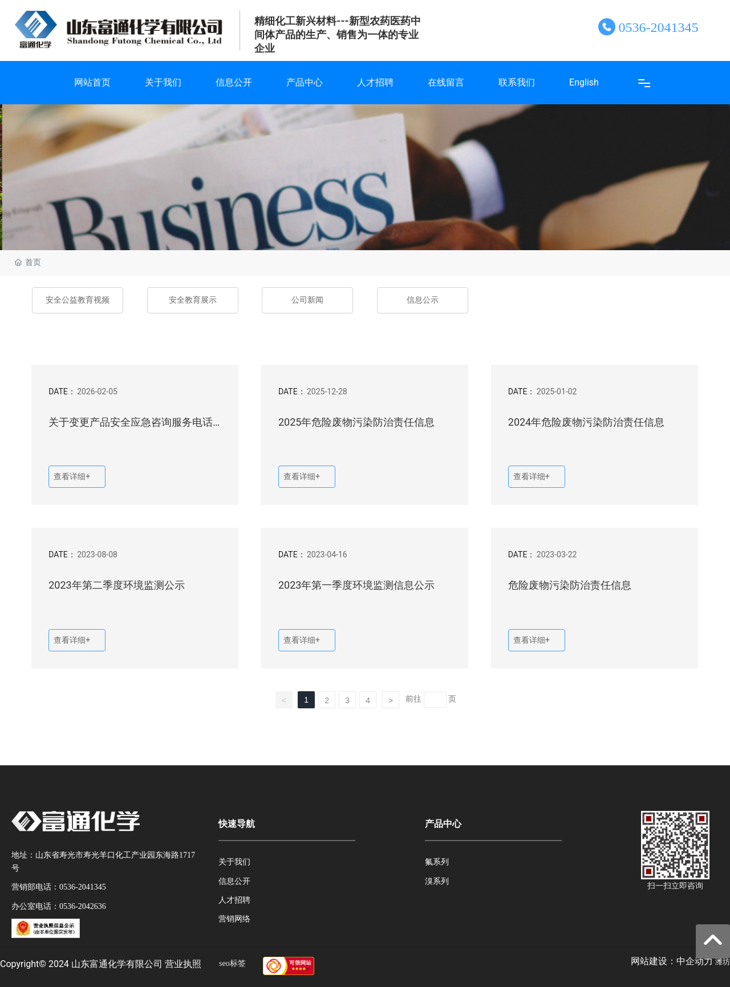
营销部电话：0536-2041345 (58, 887)
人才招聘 (234, 900)
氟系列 (437, 862)
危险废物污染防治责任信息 (569, 585)
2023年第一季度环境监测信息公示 (356, 585)
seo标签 (232, 963)
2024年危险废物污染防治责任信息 (586, 422)
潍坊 (722, 961)
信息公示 (423, 300)
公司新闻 (307, 300)
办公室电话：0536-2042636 (58, 906)
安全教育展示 (193, 300)
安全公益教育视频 (78, 300)
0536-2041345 (658, 27)
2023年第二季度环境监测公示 (116, 585)
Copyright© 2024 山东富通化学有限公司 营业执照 (100, 964)
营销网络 (234, 919)
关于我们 (234, 862)
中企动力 (694, 961)
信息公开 (234, 881)
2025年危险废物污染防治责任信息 (356, 422)
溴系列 (437, 881)
